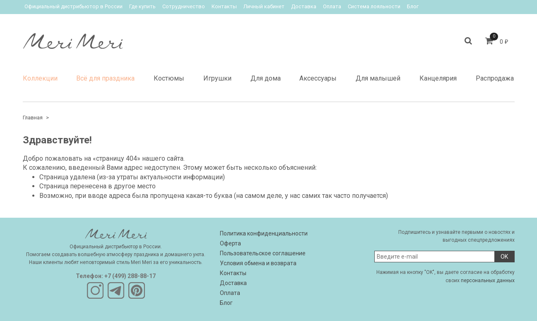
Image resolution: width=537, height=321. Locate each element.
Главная (33, 117)
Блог (413, 6)
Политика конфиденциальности (264, 233)
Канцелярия (438, 78)
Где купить (142, 6)
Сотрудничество (183, 6)
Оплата (332, 6)
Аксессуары (318, 78)
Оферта (230, 243)
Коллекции (40, 78)
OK (504, 256)
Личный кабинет (263, 6)
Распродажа (495, 78)
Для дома (265, 78)
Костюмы (169, 78)
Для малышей (378, 78)
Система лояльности (374, 6)
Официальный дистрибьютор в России (73, 6)
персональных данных (488, 280)
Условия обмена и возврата (258, 263)
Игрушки (217, 78)
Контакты (224, 6)
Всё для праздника (105, 78)
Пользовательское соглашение (263, 253)
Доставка (303, 6)
